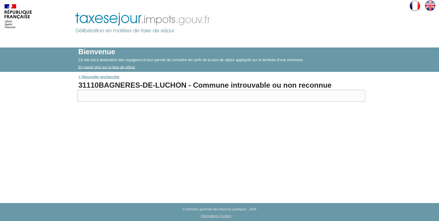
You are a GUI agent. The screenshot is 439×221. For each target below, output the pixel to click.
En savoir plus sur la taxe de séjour (106, 67)
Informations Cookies (216, 216)
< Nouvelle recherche (98, 77)
